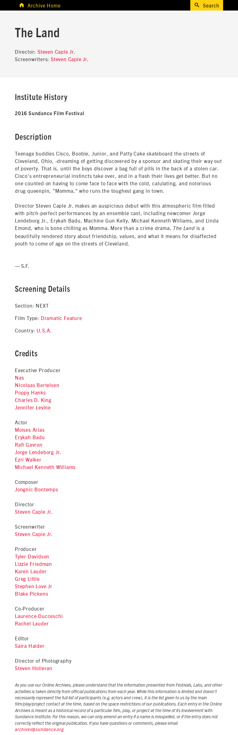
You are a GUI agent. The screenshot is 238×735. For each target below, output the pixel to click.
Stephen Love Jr (33, 586)
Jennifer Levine (33, 407)
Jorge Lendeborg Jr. (38, 452)
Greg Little (27, 578)
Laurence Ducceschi (39, 616)
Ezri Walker (28, 459)
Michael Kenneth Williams (45, 467)
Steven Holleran (33, 668)
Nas (19, 377)
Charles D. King (33, 400)
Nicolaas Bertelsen (37, 385)
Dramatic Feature (61, 318)
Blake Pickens (31, 593)
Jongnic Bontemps (36, 489)
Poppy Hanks (30, 392)
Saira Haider (30, 646)
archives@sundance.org (39, 730)
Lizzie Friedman (33, 564)
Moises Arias (30, 429)
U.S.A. (44, 330)
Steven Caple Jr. (56, 51)
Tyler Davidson (32, 556)
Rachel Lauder (32, 623)
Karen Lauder (31, 571)
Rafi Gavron (28, 444)
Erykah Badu (30, 437)
